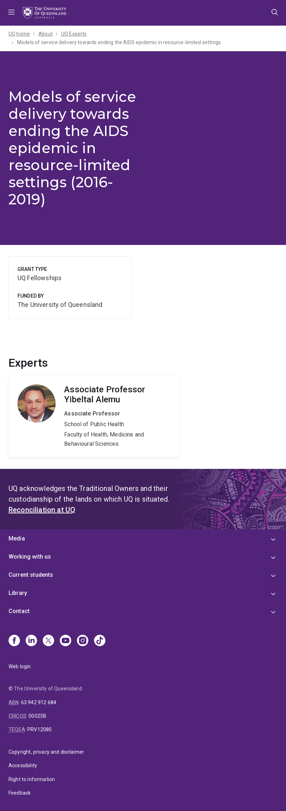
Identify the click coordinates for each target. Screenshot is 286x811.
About (45, 34)
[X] (48, 641)
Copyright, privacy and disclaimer (46, 752)
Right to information (32, 779)
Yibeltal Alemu (94, 416)
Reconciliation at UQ (42, 510)
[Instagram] (82, 641)
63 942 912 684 (38, 702)
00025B (37, 716)
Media (17, 538)
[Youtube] (65, 641)
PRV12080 (39, 729)
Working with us (30, 556)
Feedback (20, 793)
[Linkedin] (31, 641)
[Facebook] (14, 641)
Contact (19, 611)
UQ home (19, 34)
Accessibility (23, 765)
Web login (20, 666)
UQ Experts (74, 34)
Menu (11, 13)
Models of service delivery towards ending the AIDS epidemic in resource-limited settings (119, 42)
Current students (31, 574)
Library (18, 593)
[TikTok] (99, 641)
